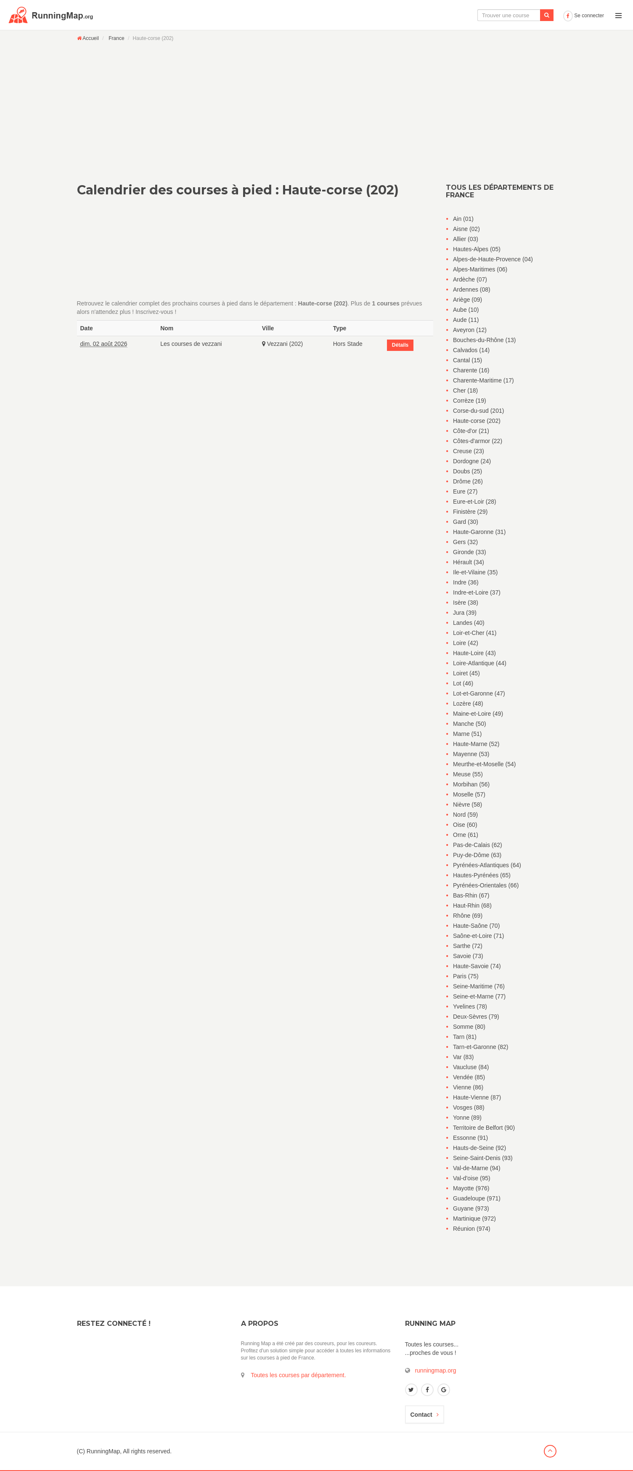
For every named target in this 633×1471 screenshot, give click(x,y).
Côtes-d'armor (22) (477, 441)
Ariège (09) (467, 299)
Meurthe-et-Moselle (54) (484, 764)
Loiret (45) (466, 673)
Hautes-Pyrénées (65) (482, 875)
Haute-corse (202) (477, 420)
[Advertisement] (316, 106)
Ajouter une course (530, 15)
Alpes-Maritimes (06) (480, 269)
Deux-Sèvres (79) (476, 1016)
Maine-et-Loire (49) (478, 713)
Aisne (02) (466, 229)
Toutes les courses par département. (298, 1375)
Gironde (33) (469, 552)
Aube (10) (466, 309)
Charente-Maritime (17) (483, 380)
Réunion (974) (471, 1228)
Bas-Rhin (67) (471, 895)
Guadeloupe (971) (477, 1198)
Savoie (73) (468, 956)
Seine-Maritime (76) (479, 986)
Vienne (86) (468, 1087)
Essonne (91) (470, 1137)
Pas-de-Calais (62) (477, 845)
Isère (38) (465, 602)
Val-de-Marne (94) (477, 1168)
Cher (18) (465, 390)
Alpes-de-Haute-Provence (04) (493, 259)
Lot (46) (463, 683)
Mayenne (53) (471, 754)
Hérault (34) (468, 562)
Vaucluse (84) (471, 1067)
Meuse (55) (468, 774)
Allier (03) (465, 239)
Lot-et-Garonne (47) (479, 693)
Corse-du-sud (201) (478, 410)
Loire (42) (465, 643)
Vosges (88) (469, 1107)
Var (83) (463, 1057)
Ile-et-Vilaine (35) (475, 572)
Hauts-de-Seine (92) (479, 1147)
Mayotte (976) (471, 1188)
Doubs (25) (467, 471)
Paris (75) (466, 976)
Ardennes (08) (471, 289)
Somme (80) (469, 1026)
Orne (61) (465, 834)
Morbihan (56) (471, 784)
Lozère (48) (468, 703)
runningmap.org (435, 1370)
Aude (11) (466, 319)
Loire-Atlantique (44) (479, 663)
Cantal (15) (467, 360)
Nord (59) (465, 814)
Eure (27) (465, 491)
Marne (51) (467, 733)
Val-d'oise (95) (471, 1178)
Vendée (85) (469, 1077)
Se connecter (583, 16)
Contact (425, 1414)
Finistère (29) (470, 511)
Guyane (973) (471, 1208)
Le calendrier (476, 15)
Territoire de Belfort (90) (484, 1127)
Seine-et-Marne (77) (479, 996)
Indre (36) (466, 582)
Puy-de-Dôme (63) (477, 855)
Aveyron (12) (470, 330)
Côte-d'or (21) (471, 430)
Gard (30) (465, 521)
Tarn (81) (465, 1036)
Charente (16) (471, 370)
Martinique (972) (474, 1218)
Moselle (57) (469, 794)
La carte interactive (421, 15)
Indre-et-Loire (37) (477, 592)
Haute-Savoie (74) (477, 966)
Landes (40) (469, 622)
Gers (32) (465, 542)
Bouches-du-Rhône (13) (484, 340)
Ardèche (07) (470, 279)
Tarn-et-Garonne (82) (481, 1047)
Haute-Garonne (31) (479, 531)
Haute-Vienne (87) (477, 1097)
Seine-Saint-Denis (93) (483, 1158)
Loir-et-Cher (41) (474, 632)
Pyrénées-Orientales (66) (486, 885)
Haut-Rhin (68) (472, 905)
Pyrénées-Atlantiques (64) (487, 865)
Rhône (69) (467, 915)
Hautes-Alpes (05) (477, 249)
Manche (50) (469, 723)
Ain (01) (463, 218)
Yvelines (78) (470, 1006)
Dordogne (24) (472, 461)
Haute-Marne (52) (476, 744)
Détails (400, 345)
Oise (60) (465, 824)
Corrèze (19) (469, 400)
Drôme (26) (468, 481)
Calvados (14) (471, 350)
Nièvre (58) (467, 804)
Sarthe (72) (467, 946)
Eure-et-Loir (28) (474, 501)
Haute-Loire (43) (474, 653)
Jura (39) (465, 612)
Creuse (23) (468, 451)
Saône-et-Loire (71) (478, 935)
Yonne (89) (467, 1117)
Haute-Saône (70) (476, 925)
